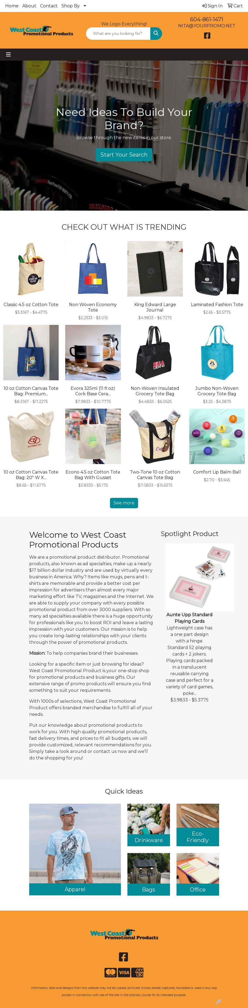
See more (124, 503)
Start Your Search (124, 154)
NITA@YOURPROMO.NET (206, 25)
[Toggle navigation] (8, 54)
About (29, 5)
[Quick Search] (118, 33)
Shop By (70, 5)
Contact (49, 5)
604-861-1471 (206, 19)
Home (12, 5)
